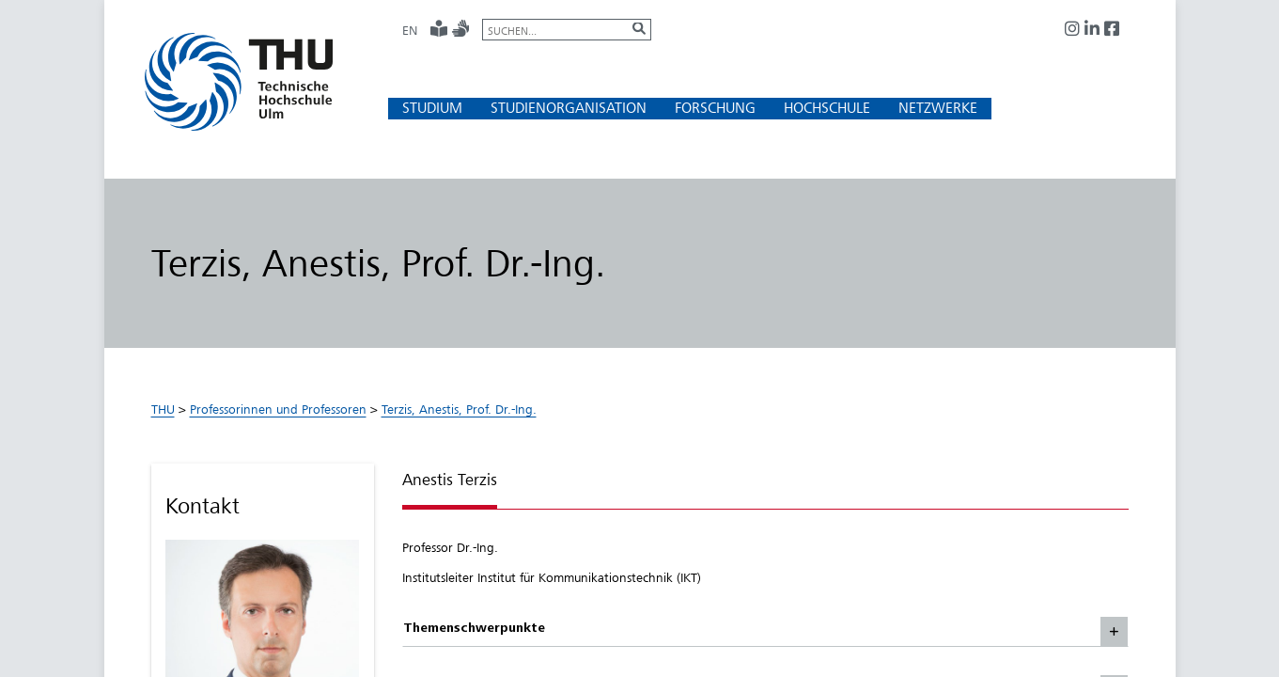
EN (409, 30)
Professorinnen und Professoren (278, 409)
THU (163, 409)
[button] (432, 108)
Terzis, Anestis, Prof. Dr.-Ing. (459, 409)
